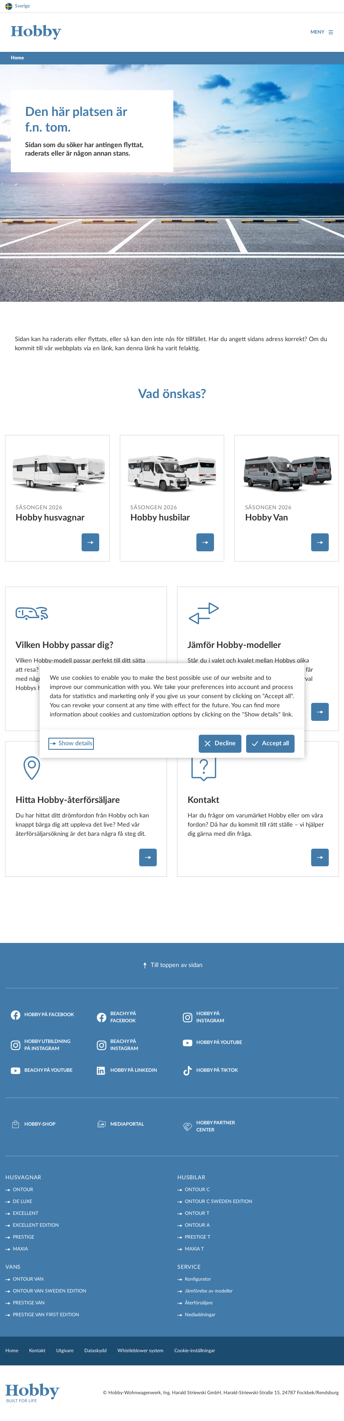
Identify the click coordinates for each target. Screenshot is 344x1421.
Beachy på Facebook (116, 1017)
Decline (220, 744)
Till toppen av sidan (172, 965)
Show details (75, 744)
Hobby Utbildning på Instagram (40, 1045)
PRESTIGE (23, 1237)
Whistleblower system (140, 1350)
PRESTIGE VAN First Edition (46, 1315)
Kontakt (37, 1350)
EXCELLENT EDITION (36, 1225)
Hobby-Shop (33, 1124)
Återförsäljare (199, 1303)
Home (11, 1350)
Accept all (270, 744)
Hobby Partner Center (209, 1126)
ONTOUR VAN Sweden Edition (49, 1291)
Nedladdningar (200, 1315)
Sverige (22, 6)
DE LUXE (22, 1201)
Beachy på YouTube (41, 1070)
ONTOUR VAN (28, 1279)
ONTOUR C (197, 1189)
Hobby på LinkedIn (127, 1070)
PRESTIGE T (197, 1237)
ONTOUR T (197, 1213)
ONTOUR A (197, 1225)
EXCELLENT (25, 1213)
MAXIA (20, 1249)
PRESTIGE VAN (29, 1303)
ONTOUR (23, 1189)
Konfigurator (198, 1279)
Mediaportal (120, 1124)
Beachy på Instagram (117, 1045)
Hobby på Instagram (203, 1017)
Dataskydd (95, 1350)
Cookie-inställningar (194, 1350)
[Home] (36, 32)
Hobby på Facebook (42, 1015)
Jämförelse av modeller (209, 1291)
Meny (321, 32)
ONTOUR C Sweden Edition (218, 1201)
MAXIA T (194, 1249)
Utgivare (64, 1350)
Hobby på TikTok (210, 1070)
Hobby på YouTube (212, 1043)
